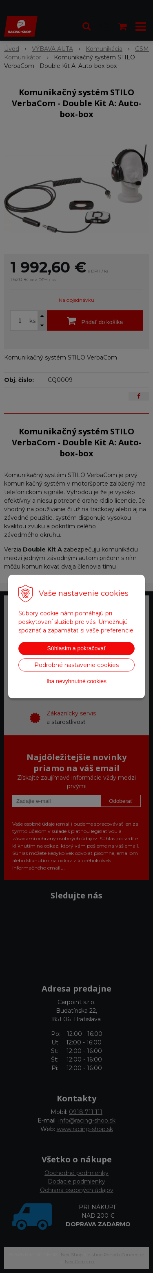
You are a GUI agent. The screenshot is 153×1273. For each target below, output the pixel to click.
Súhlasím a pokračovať (76, 648)
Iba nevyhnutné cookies (76, 681)
